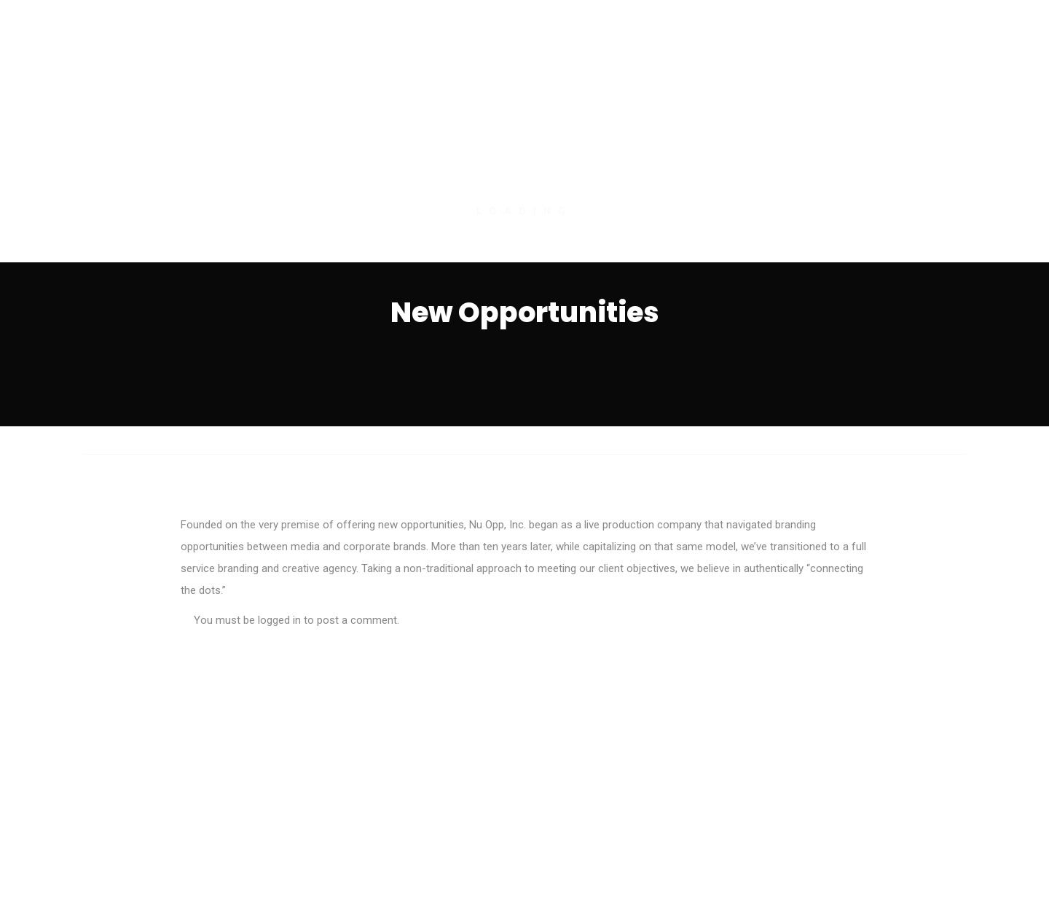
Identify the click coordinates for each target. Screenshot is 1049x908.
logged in (279, 620)
